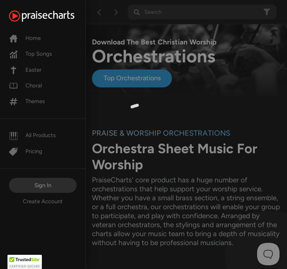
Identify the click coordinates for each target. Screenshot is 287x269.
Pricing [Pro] (25, 151)
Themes (27, 101)
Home (25, 38)
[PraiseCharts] (51, 16)
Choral (25, 85)
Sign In (42, 185)
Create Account (43, 201)
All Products (32, 135)
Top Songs (30, 53)
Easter (25, 70)
